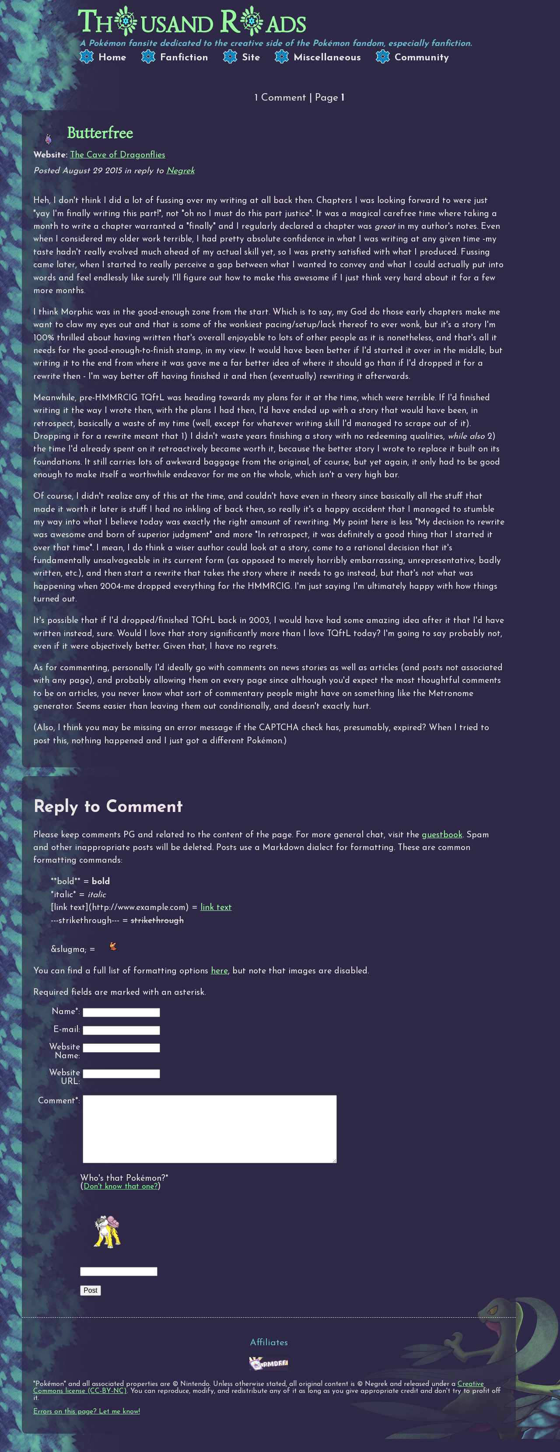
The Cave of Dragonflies (117, 155)
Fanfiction (184, 58)
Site (251, 58)
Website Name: (64, 1051)
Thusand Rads (191, 22)
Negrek (180, 171)
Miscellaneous (327, 58)
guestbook (442, 835)
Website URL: (64, 1077)
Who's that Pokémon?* (124, 1191)
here (219, 971)
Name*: (66, 1012)
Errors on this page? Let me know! (86, 1424)
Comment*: (59, 1101)
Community (422, 58)
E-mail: (66, 1030)
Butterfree (100, 133)
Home (112, 58)
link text (216, 907)
